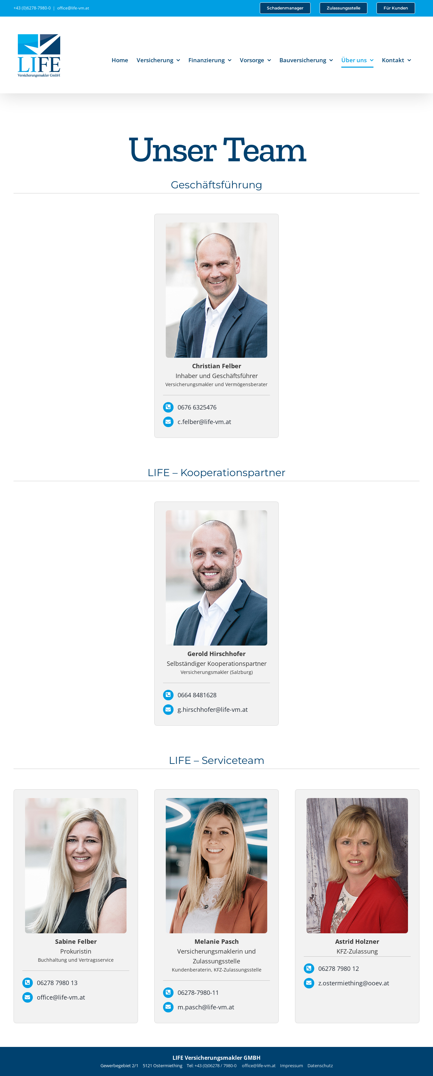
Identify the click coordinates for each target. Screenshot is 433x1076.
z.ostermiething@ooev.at (353, 983)
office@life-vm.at (73, 8)
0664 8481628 (197, 695)
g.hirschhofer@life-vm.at (213, 709)
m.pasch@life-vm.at (206, 1007)
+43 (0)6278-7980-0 (32, 8)
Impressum (291, 1065)
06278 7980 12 (338, 968)
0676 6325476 (197, 407)
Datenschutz (320, 1065)
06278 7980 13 (57, 983)
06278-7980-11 (198, 992)
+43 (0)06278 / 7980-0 (216, 1065)
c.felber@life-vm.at (204, 422)
